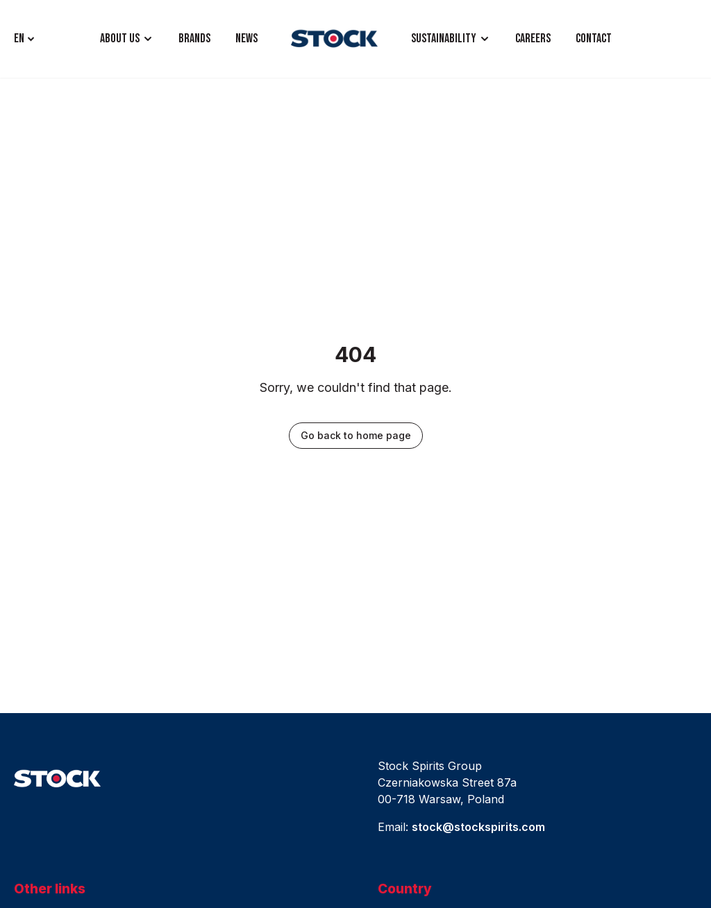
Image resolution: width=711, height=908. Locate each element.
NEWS (246, 38)
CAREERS (533, 38)
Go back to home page (356, 435)
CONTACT (594, 38)
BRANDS (194, 38)
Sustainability (443, 38)
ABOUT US (120, 38)
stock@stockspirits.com (478, 827)
